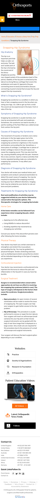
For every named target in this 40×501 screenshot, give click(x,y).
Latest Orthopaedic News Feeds (20, 415)
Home (3, 37)
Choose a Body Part (23, 37)
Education (11, 37)
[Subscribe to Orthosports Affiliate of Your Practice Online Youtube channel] (23, 473)
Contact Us (6, 442)
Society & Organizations (22, 361)
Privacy (24, 482)
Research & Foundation (21, 367)
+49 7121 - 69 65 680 (23, 465)
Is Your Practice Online (21, 15)
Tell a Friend (19, 484)
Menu (20, 20)
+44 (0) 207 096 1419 (23, 445)
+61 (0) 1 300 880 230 (24, 453)
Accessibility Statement (20, 486)
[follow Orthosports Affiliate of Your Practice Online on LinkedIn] (19, 473)
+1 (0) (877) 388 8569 (24, 448)
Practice (15, 355)
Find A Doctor (5, 473)
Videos (16, 425)
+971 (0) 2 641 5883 (23, 458)
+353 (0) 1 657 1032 (23, 460)
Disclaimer (14, 482)
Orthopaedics (17, 373)
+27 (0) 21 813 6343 (23, 463)
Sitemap (32, 482)
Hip (33, 37)
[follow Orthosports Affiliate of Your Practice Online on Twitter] (16, 473)
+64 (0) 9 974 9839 (23, 450)
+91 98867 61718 (22, 455)
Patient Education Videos (20, 380)
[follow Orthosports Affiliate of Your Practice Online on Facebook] (13, 473)
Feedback (8, 484)
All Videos (19, 406)
